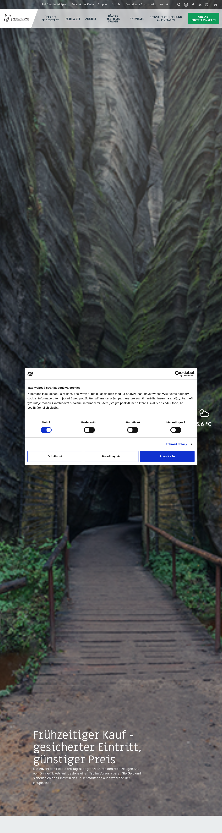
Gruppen (103, 4)
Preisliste (72, 18)
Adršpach (19, 18)
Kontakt (165, 4)
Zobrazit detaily (176, 444)
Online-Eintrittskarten (203, 18)
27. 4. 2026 (20, 828)
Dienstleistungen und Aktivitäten (166, 18)
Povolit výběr (111, 456)
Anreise (90, 18)
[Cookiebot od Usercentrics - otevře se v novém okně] (178, 374)
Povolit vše (167, 456)
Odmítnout (55, 456)
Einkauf (195, 824)
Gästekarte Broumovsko (141, 4)
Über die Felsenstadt (50, 18)
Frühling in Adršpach (55, 4)
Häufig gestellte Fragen (113, 18)
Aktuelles (137, 18)
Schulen (117, 4)
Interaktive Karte (83, 4)
